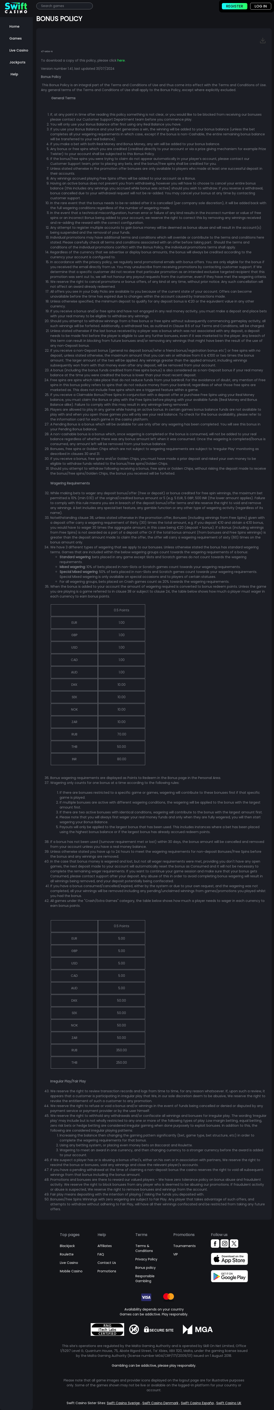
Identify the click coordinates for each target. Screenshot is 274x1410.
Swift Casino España (197, 1403)
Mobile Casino (71, 1271)
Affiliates (104, 1246)
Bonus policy (145, 1267)
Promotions (106, 1271)
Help (14, 74)
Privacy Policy (146, 1259)
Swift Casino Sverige (123, 1403)
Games (15, 38)
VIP (175, 1254)
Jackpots (17, 62)
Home (14, 26)
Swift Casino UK (228, 1403)
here (121, 60)
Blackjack (67, 1246)
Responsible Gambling (145, 1278)
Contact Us (106, 1262)
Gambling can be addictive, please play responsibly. (154, 1365)
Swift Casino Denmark (160, 1403)
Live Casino (18, 50)
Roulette (67, 1254)
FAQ (100, 1254)
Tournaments (184, 1246)
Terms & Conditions (144, 1248)
